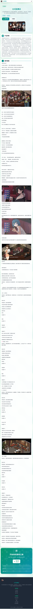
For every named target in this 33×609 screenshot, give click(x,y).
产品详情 (16, 590)
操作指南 (16, 591)
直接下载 (16, 593)
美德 (16, 600)
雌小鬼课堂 (16, 603)
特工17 (16, 599)
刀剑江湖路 (16, 602)
